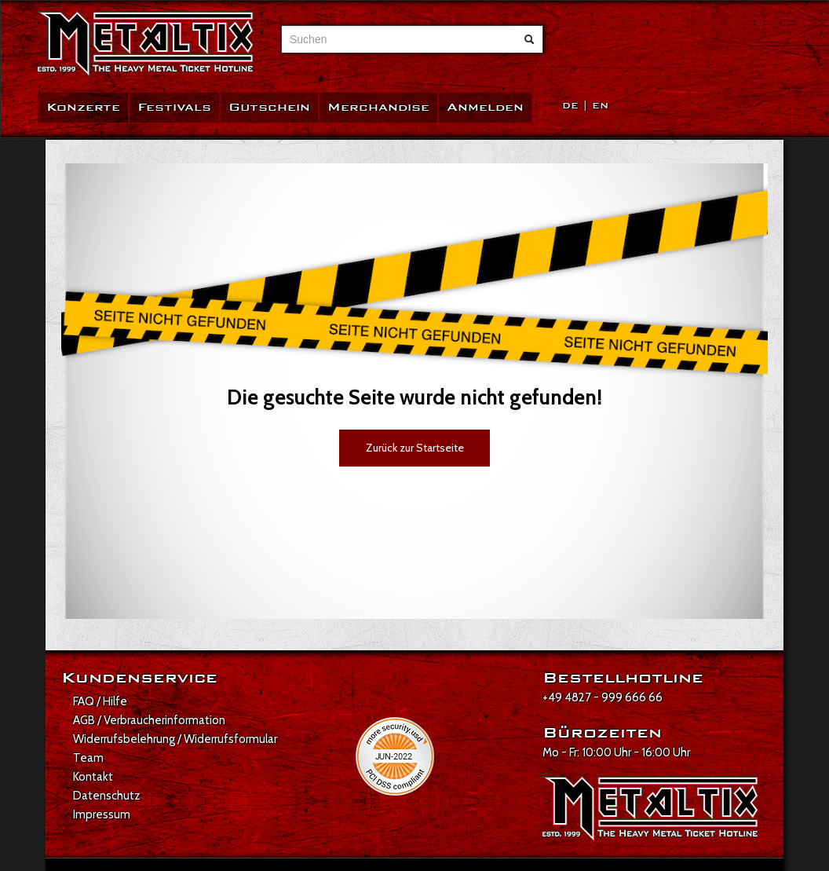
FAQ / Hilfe (100, 701)
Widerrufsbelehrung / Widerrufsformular (175, 739)
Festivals (174, 107)
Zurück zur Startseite (415, 448)
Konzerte (83, 107)
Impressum (101, 814)
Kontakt (93, 777)
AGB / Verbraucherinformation (149, 720)
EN (600, 106)
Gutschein (269, 107)
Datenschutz (107, 796)
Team (88, 758)
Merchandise (378, 107)
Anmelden (485, 107)
